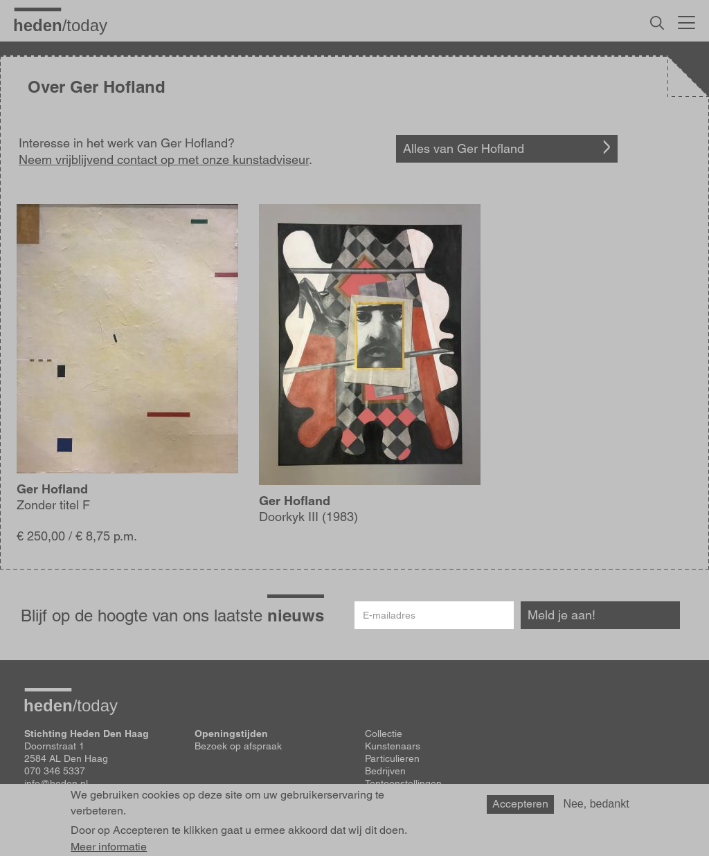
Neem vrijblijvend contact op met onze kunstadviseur (164, 159)
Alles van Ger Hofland (463, 148)
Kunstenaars (392, 746)
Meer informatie (109, 847)
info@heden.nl (56, 783)
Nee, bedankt (596, 804)
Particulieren (392, 758)
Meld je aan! (561, 615)
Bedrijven (385, 770)
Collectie (383, 733)
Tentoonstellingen (403, 783)
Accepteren (520, 803)
